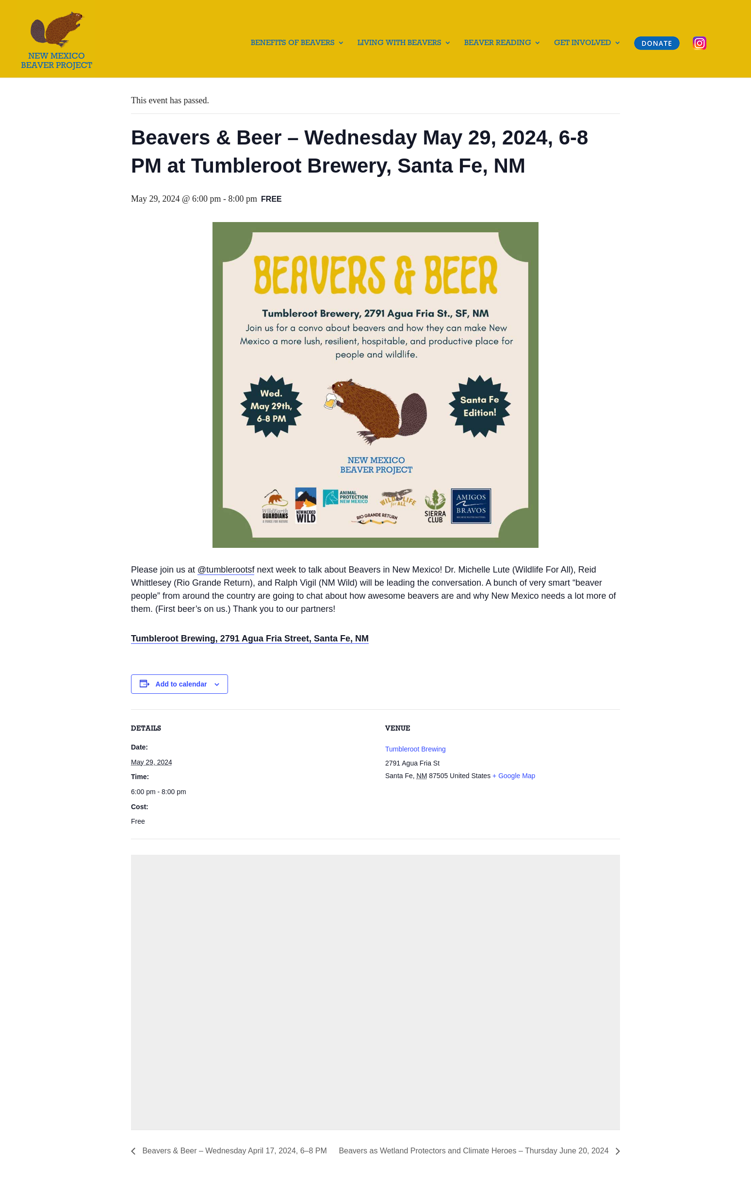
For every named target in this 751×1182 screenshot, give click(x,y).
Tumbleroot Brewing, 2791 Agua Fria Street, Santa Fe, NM (250, 638)
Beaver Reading (497, 43)
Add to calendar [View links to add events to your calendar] (181, 684)
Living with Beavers (399, 43)
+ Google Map (513, 776)
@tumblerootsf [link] (225, 570)
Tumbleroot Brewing (415, 749)
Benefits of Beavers (293, 43)
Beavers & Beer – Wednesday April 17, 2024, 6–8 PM (233, 1151)
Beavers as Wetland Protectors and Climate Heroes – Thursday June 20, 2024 (475, 1151)
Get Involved (582, 43)
